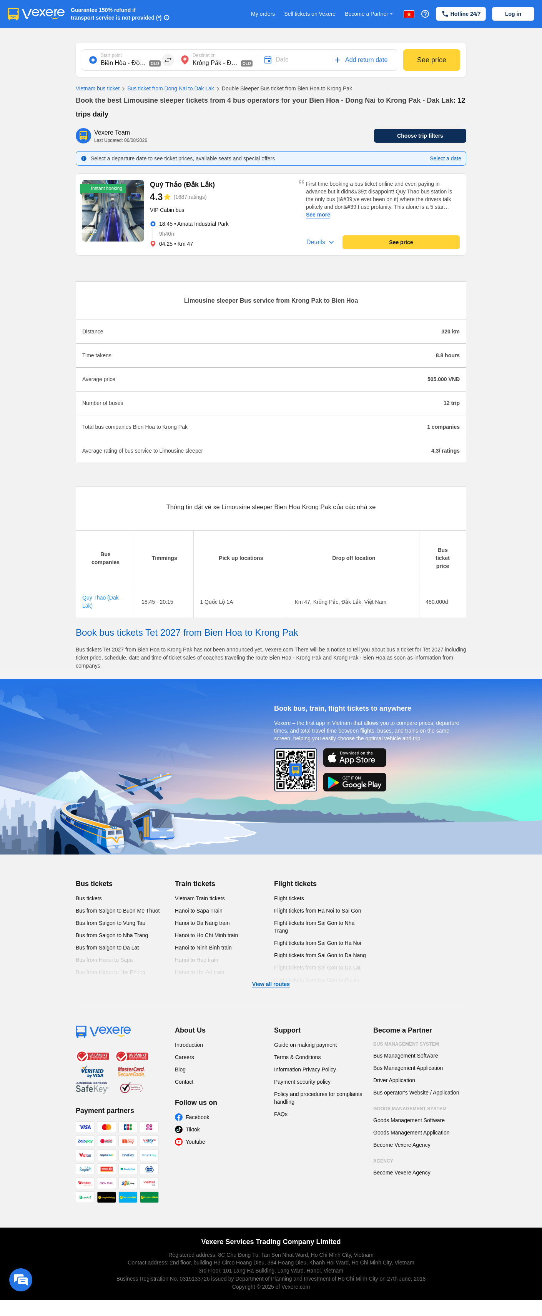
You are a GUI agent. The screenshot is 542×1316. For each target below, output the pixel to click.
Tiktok (193, 1129)
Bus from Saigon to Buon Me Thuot (118, 911)
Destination (204, 55)
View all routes (271, 984)
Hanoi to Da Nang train (202, 923)
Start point (111, 55)
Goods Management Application (411, 1132)
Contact (184, 1082)
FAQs (281, 1114)
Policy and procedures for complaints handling (318, 1098)
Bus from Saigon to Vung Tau (110, 923)
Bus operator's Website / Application (416, 1092)
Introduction (189, 1045)
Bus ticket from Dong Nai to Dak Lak (167, 89)
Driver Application (394, 1080)
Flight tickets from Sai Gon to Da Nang (320, 955)
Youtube (195, 1142)
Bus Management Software (405, 1056)
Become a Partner (369, 14)
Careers (184, 1057)
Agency (383, 1161)
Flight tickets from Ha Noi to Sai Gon (317, 911)
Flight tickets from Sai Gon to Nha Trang (314, 927)
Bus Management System (406, 1044)
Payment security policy (302, 1082)
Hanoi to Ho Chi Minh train (206, 935)
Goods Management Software (409, 1120)
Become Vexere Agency (402, 1145)
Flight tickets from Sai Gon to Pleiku (316, 980)
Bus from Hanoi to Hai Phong (110, 972)
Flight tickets (295, 884)
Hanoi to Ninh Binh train (203, 948)
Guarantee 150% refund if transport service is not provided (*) (116, 14)
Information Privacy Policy (305, 1069)
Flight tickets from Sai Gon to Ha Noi (317, 943)
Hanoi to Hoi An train (199, 972)
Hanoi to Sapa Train (199, 911)
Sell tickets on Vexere (310, 14)
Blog (180, 1069)
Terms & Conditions (297, 1057)
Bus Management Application (408, 1068)
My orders (263, 14)
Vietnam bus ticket (98, 88)
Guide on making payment (305, 1045)
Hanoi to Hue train (196, 960)
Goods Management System (409, 1108)
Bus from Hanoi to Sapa (104, 960)
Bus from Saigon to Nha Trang (112, 935)
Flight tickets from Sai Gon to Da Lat (317, 968)
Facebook (197, 1117)
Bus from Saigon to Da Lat (107, 948)
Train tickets (195, 884)
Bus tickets (94, 884)
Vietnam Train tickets (200, 898)
